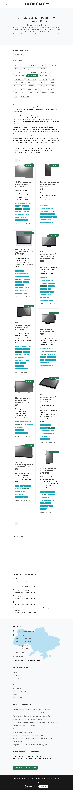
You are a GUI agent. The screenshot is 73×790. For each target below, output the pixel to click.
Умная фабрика (18, 741)
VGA (15, 96)
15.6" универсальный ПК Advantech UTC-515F (23, 326)
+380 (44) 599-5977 (21, 649)
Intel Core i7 (18, 79)
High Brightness (28, 69)
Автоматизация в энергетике (23, 732)
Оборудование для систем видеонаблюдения (29, 719)
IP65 (52, 79)
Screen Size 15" (46, 89)
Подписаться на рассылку (25, 767)
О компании (17, 679)
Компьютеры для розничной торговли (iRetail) (36, 36)
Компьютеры (17, 682)
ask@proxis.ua (20, 656)
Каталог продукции (27, 33)
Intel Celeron (19, 75)
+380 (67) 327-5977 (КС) (23, 635)
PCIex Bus (40, 82)
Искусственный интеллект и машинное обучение (30, 745)
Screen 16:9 (50, 86)
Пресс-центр (17, 698)
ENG (23, 532)
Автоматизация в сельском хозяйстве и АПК (28, 713)
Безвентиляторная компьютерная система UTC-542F (49, 185)
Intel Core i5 (44, 75)
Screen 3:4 (18, 89)
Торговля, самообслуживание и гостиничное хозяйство (32, 716)
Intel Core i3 (32, 75)
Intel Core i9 (31, 79)
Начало (15, 33)
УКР (16, 532)
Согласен (43, 786)
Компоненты (17, 685)
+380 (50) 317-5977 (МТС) (23, 638)
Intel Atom (45, 72)
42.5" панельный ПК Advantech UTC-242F (48, 470)
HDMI (16, 69)
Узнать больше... (22, 223)
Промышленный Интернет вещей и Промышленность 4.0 (33, 710)
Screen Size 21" (19, 92)
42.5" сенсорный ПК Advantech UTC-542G (23, 184)
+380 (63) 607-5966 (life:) (23, 642)
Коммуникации (18, 688)
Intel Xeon (43, 79)
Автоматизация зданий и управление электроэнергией (32, 738)
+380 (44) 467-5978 (21, 652)
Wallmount (25, 96)
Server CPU (33, 92)
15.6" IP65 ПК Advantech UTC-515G (47, 331)
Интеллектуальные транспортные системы (28, 735)
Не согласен (30, 786)
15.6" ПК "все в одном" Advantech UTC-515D (24, 251)
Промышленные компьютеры (47, 33)
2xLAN (25, 65)
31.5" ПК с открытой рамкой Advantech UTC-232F (24, 465)
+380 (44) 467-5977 (22, 646)
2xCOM (17, 65)
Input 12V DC (41, 69)
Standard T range (47, 92)
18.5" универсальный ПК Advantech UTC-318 (48, 398)
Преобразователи (19, 691)
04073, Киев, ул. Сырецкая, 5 (26, 631)
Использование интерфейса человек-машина (29, 729)
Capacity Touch (37, 65)
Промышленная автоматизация (24, 726)
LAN (15, 82)
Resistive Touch (20, 86)
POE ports (51, 82)
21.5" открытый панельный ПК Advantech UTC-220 (22, 401)
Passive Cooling (26, 82)
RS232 (31, 86)
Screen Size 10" (31, 89)
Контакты (16, 675)
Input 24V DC (33, 72)
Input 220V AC (19, 72)
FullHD (54, 65)
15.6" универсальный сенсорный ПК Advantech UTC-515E (48, 256)
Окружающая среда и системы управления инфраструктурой (35, 722)
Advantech (18, 54)
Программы (17, 694)
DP (47, 65)
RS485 (39, 86)
